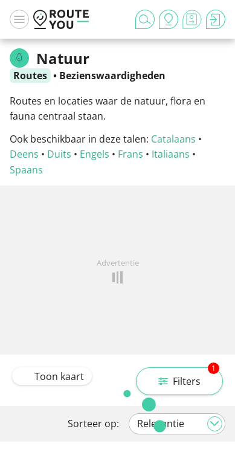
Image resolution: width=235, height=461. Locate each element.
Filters (188, 377)
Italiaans (171, 154)
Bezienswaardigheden (112, 75)
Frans (130, 154)
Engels (94, 154)
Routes (30, 75)
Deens (24, 154)
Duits (59, 154)
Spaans (26, 169)
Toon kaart (52, 376)
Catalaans (173, 139)
